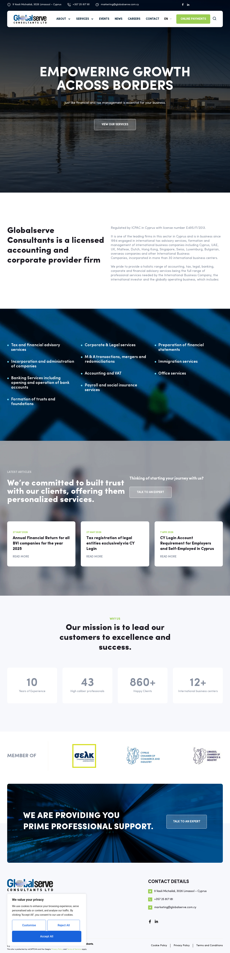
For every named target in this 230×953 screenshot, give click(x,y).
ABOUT (63, 19)
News (118, 19)
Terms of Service (74, 949)
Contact (152, 19)
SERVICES (85, 19)
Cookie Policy (159, 945)
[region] (46, 920)
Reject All (64, 925)
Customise (29, 925)
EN (166, 18)
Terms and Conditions (209, 945)
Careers (134, 19)
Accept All (46, 936)
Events (104, 19)
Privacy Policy (57, 949)
